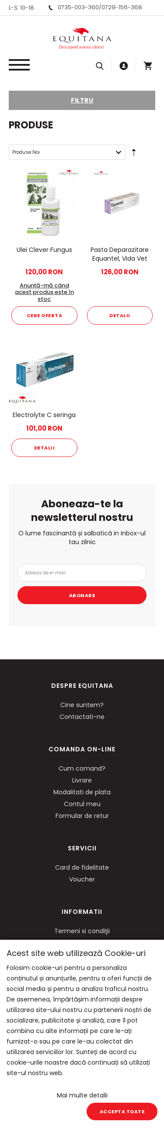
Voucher (82, 879)
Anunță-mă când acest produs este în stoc (44, 292)
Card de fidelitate (82, 867)
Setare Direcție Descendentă (134, 154)
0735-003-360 (78, 7)
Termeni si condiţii (82, 931)
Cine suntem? (82, 705)
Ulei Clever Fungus (44, 249)
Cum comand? (82, 768)
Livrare (82, 780)
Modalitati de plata (82, 792)
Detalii (119, 315)
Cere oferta (45, 315)
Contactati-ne (82, 716)
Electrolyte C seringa (44, 415)
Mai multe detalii (82, 1095)
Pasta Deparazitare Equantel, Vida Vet (120, 254)
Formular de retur (82, 815)
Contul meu (82, 804)
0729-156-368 (121, 7)
